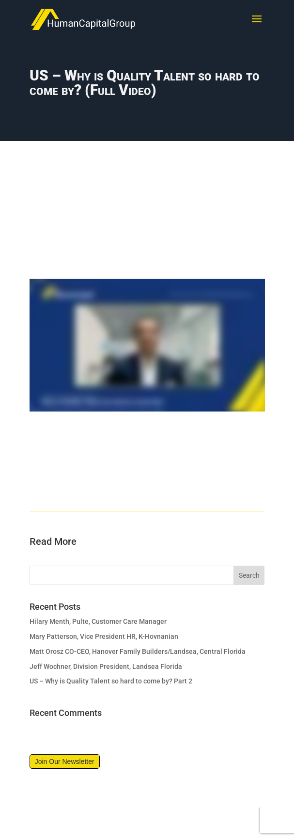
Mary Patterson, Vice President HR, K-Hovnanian (104, 636)
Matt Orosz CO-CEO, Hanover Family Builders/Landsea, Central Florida (138, 651)
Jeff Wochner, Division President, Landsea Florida (106, 666)
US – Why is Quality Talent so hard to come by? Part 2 (111, 681)
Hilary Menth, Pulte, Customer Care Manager (98, 621)
